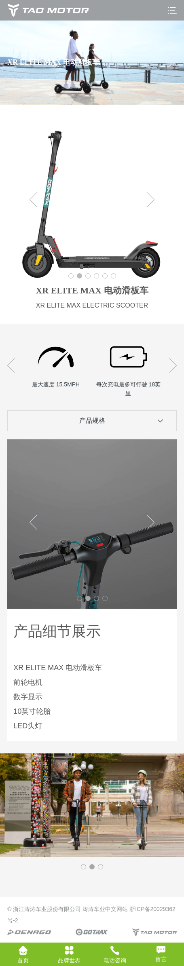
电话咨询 (115, 955)
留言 (161, 954)
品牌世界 (69, 955)
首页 (23, 955)
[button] (71, 275)
